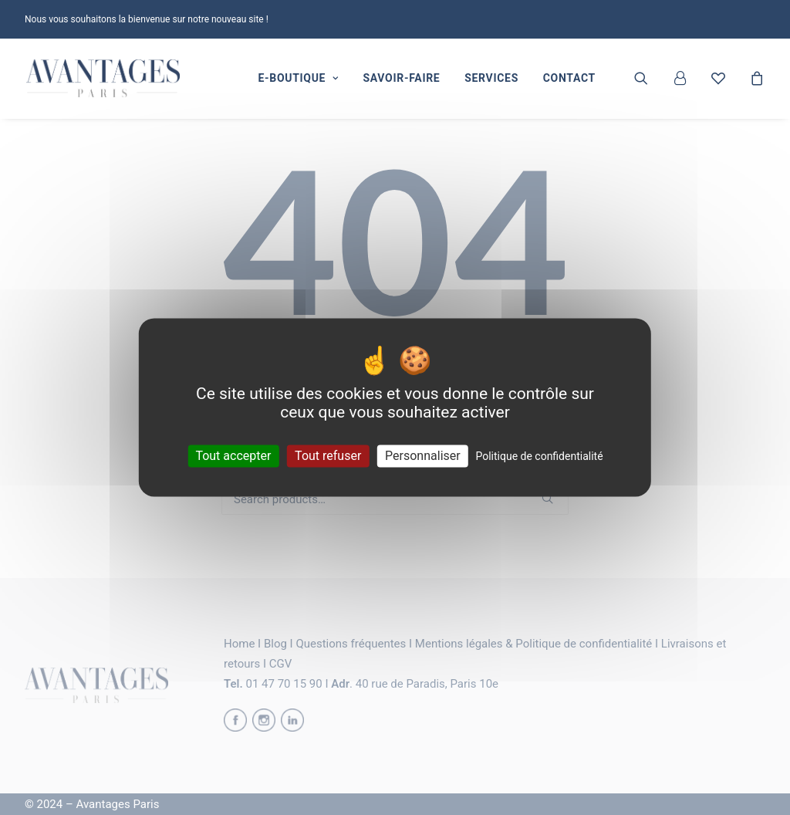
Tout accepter (233, 455)
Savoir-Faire (401, 79)
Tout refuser (328, 455)
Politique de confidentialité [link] (539, 456)
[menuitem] (298, 79)
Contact (569, 79)
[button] (650, 79)
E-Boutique (298, 79)
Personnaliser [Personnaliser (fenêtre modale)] (423, 455)
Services (491, 79)
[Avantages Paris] (103, 78)
